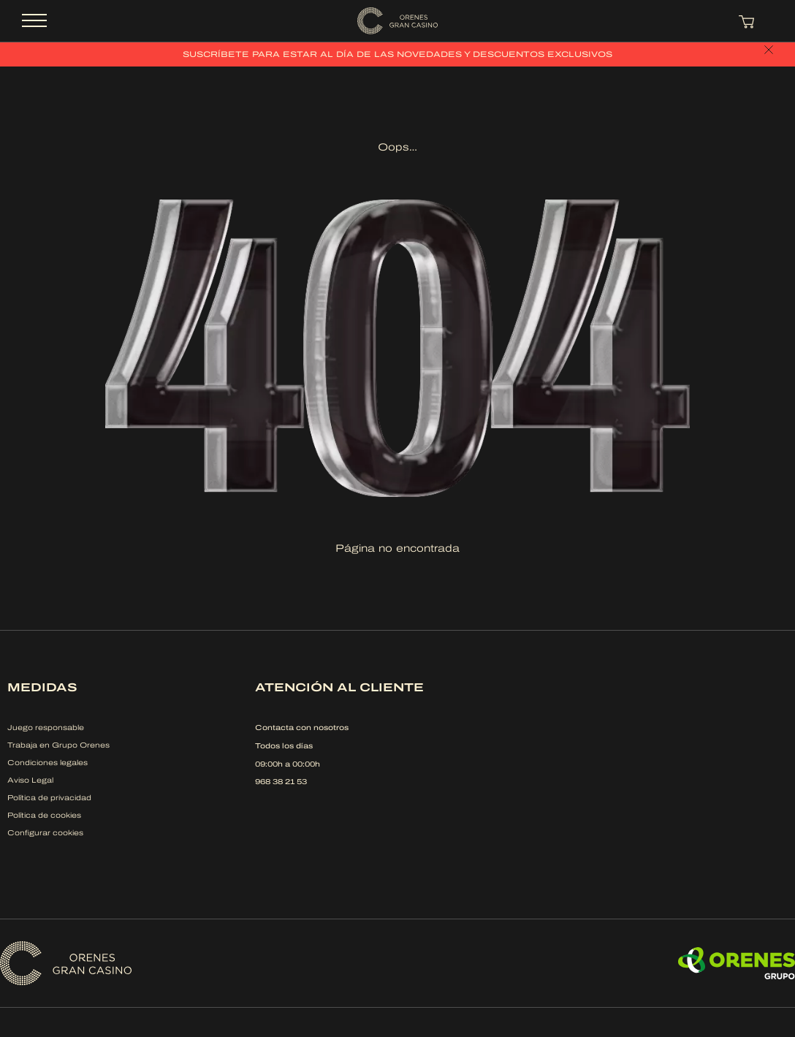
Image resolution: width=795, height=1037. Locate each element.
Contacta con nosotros (302, 727)
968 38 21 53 (281, 782)
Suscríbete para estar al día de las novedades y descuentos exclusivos (397, 54)
